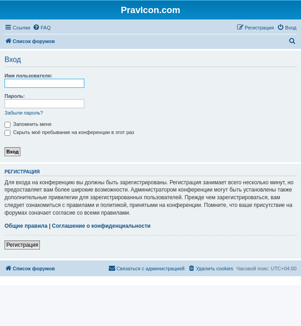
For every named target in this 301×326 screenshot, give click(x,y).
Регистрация (22, 245)
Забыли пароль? (24, 112)
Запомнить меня (28, 124)
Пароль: (15, 96)
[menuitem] (42, 27)
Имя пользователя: (29, 75)
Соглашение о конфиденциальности (101, 226)
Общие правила (26, 226)
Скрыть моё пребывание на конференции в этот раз (69, 132)
